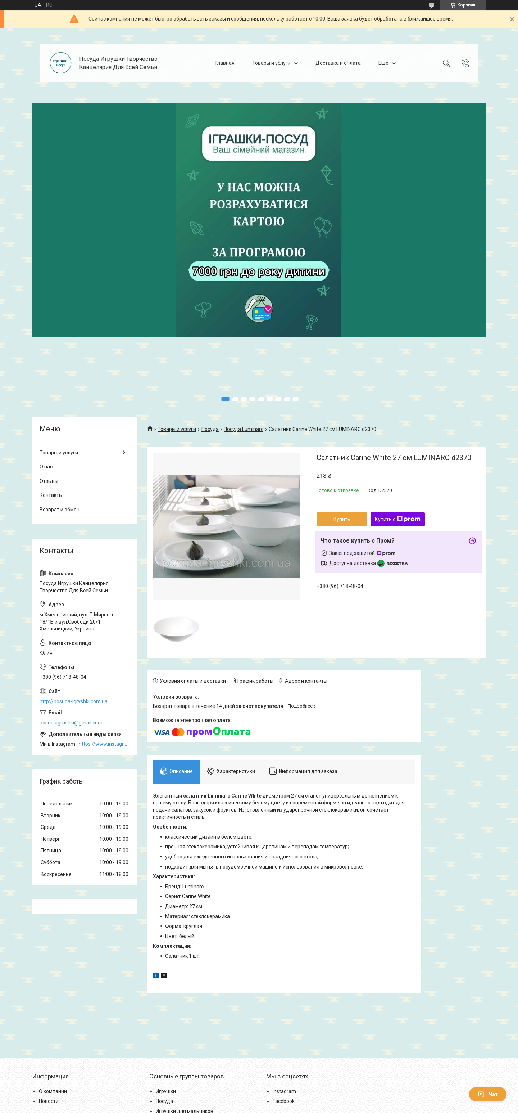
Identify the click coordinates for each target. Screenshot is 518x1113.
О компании (53, 1091)
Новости (49, 1101)
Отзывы (49, 481)
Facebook (284, 1101)
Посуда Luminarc (243, 429)
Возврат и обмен (59, 509)
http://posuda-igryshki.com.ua (74, 701)
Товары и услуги (271, 63)
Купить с (398, 519)
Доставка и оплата (338, 63)
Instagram (284, 1091)
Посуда (210, 429)
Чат (488, 1094)
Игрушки (166, 1091)
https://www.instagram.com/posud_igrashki (104, 744)
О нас (46, 467)
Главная (225, 63)
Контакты (51, 495)
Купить (341, 519)
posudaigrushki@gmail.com (71, 723)
